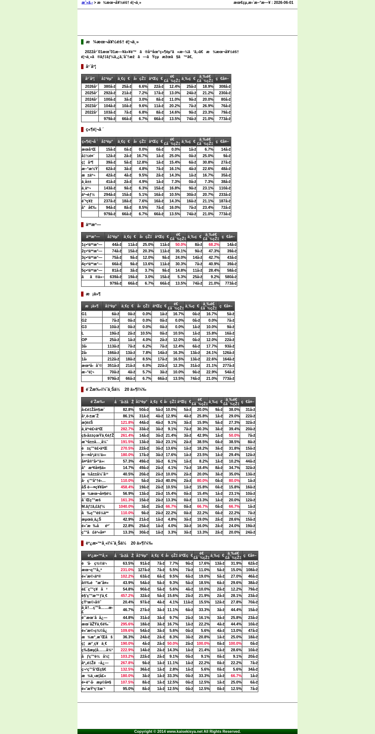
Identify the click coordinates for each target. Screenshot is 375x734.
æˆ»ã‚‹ (87, 2)
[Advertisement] (168, 22)
